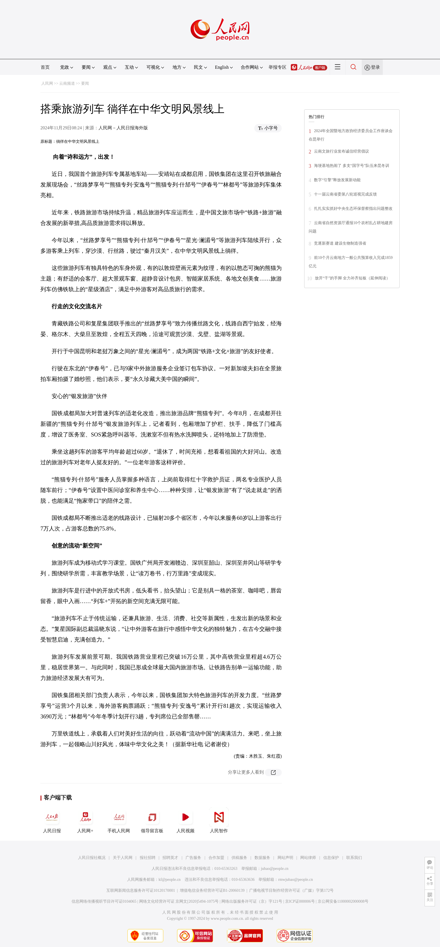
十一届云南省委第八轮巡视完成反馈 (345, 194)
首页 (45, 67)
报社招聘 (147, 858)
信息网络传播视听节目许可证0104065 (104, 901)
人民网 (47, 83)
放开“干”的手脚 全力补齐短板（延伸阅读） (352, 278)
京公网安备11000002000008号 (343, 901)
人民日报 (52, 820)
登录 (375, 67)
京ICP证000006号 (300, 901)
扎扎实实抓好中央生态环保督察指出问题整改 (353, 208)
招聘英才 (170, 858)
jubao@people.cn (274, 868)
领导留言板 (152, 820)
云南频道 (67, 83)
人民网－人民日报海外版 (123, 127)
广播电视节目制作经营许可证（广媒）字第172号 (291, 890)
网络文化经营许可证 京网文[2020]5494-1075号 (179, 901)
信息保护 (331, 858)
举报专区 (278, 67)
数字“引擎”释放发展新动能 (337, 180)
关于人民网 (122, 858)
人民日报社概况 (92, 858)
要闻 (85, 83)
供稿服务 (239, 858)
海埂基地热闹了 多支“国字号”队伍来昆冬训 (351, 166)
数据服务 (262, 858)
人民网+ (85, 820)
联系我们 (354, 858)
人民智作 (219, 820)
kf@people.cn (170, 879)
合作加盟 (216, 858)
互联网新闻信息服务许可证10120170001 (140, 890)
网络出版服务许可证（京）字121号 (251, 901)
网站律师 (308, 858)
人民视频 (185, 820)
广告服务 (193, 858)
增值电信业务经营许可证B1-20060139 (212, 890)
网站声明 (285, 858)
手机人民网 (118, 820)
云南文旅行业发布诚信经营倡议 (341, 151)
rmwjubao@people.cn (295, 879)
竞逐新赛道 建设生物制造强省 (340, 243)
